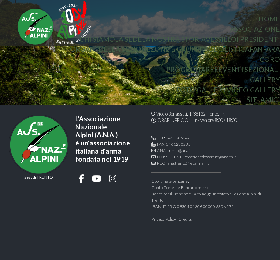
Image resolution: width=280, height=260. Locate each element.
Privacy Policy (163, 219)
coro (270, 59)
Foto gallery (201, 90)
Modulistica (226, 49)
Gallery (265, 80)
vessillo (221, 39)
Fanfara (265, 49)
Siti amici (263, 100)
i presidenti (258, 39)
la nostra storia (174, 39)
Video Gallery (253, 90)
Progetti (183, 69)
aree (209, 69)
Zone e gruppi (176, 49)
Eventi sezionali (249, 69)
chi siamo (97, 39)
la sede (128, 39)
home (269, 19)
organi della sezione (110, 49)
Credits (185, 219)
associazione (255, 29)
